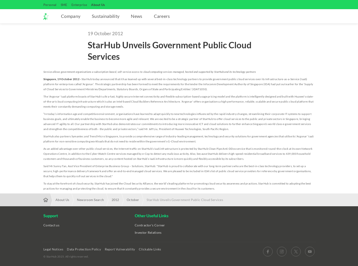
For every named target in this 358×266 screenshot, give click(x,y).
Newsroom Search (90, 200)
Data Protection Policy (84, 249)
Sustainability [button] (105, 16)
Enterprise (79, 5)
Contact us (51, 225)
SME (64, 5)
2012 (115, 200)
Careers (162, 16)
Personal (49, 5)
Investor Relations (148, 232)
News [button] (136, 16)
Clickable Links (150, 249)
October (133, 200)
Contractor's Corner (150, 225)
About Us (98, 5)
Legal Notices (53, 249)
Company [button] (70, 16)
